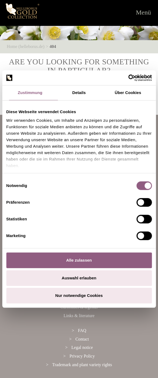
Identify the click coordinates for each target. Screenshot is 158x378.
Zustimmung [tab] (30, 92)
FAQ (82, 330)
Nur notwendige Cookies (79, 295)
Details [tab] (79, 92)
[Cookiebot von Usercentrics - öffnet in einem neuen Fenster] (128, 77)
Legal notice (82, 347)
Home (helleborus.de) (26, 46)
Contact (82, 339)
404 (53, 46)
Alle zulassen (79, 260)
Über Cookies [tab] (128, 92)
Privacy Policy (82, 356)
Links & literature (79, 315)
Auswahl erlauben (79, 278)
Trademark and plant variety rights (82, 364)
